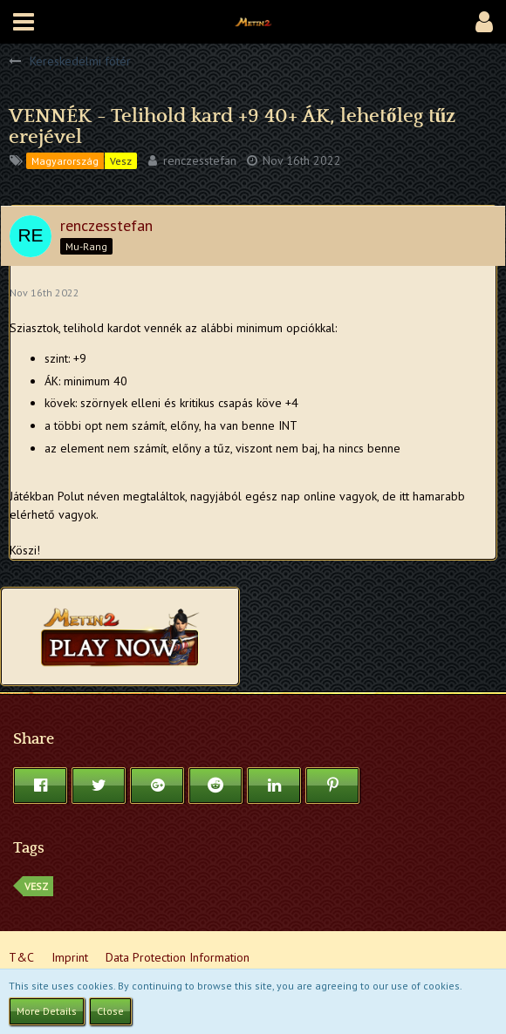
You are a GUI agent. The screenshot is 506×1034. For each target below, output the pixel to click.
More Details (47, 1010)
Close (110, 1010)
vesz (36, 886)
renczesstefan (199, 160)
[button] (23, 22)
